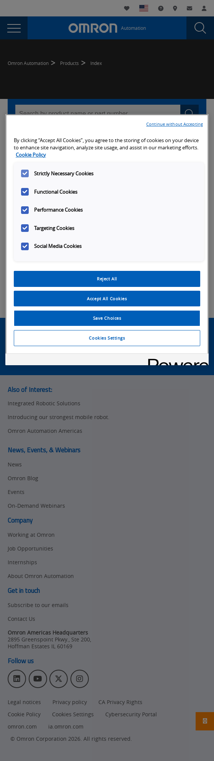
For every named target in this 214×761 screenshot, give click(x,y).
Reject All (107, 279)
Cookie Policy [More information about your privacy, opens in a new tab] (31, 155)
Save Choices (107, 318)
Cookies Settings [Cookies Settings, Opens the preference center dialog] (107, 338)
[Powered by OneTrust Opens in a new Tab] (176, 360)
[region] (107, 240)
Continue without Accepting (174, 124)
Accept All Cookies (107, 298)
